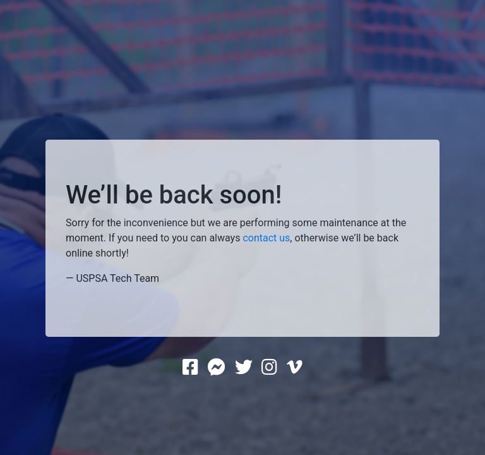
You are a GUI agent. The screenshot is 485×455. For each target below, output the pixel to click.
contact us (266, 238)
